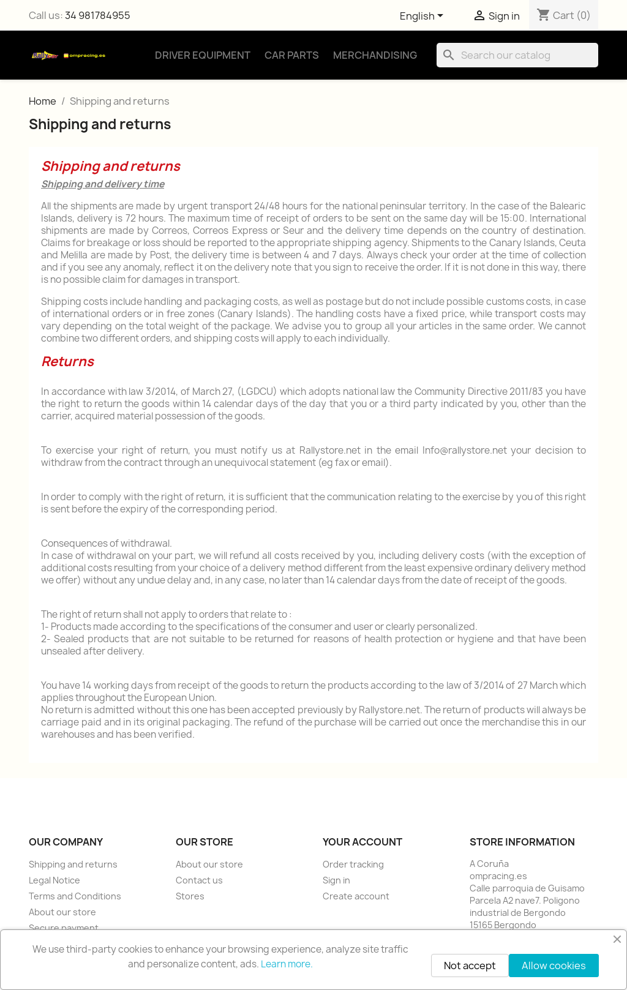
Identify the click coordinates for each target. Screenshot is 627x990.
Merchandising (375, 55)
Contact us (199, 880)
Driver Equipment (202, 55)
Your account (362, 842)
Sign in (336, 880)
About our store (62, 912)
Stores (190, 896)
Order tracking (353, 864)
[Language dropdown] (424, 16)
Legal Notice (54, 880)
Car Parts (292, 55)
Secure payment (64, 928)
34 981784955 (97, 15)
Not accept (470, 965)
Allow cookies (554, 965)
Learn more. (287, 964)
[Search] (517, 55)
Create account (356, 896)
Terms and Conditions (75, 896)
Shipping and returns (73, 864)
